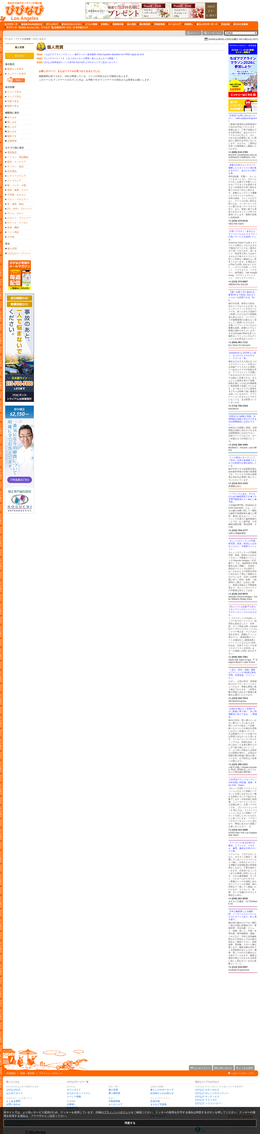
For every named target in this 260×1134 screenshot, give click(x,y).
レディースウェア (16, 176)
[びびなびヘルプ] (46, 27)
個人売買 (19, 47)
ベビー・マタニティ (17, 199)
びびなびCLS (13, 1089)
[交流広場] (224, 24)
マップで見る (14, 96)
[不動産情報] (158, 24)
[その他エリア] (80, 27)
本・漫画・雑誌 (15, 204)
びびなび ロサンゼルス (207, 1089)
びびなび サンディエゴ (207, 1096)
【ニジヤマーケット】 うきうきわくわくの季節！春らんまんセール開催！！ (77, 58)
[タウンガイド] (51, 24)
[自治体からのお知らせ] (30, 24)
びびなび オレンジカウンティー (212, 1093)
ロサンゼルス (39, 39)
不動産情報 (114, 1101)
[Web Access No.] (29, 27)
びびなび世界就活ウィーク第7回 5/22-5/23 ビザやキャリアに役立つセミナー (77, 62)
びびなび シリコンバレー (208, 1103)
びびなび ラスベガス (206, 1099)
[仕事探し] (104, 24)
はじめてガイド (14, 1093)
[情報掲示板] (117, 24)
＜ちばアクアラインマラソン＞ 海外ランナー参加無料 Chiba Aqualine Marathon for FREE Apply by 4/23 (90, 54)
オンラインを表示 (16, 73)
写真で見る (13, 101)
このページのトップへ (243, 1073)
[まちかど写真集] (239, 24)
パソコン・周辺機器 (17, 157)
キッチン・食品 (15, 166)
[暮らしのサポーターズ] (206, 24)
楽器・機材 (13, 227)
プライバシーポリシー (50, 1073)
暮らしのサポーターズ (162, 1089)
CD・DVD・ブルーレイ (19, 209)
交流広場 (155, 1101)
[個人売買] (130, 24)
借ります (12, 131)
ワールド (8, 39)
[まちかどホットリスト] (70, 24)
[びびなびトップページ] (23, 10)
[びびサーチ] (11, 24)
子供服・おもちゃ (16, 194)
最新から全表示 (15, 69)
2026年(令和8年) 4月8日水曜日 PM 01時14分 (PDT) (233, 39)
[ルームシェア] (173, 24)
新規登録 (19, 56)
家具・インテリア (16, 162)
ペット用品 (13, 232)
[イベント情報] (90, 24)
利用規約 (11, 1073)
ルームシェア (116, 1104)
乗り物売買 (114, 1093)
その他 (10, 237)
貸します (12, 127)
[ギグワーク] (11, 27)
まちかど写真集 (158, 1104)
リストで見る (14, 92)
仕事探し (71, 1104)
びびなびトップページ (19, 253)
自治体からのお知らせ (162, 1093)
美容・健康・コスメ (17, 190)
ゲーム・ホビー (15, 213)
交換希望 (12, 141)
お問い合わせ (13, 1104)
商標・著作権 (27, 1073)
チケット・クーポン (17, 223)
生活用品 (12, 171)
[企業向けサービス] (61, 27)
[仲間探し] (188, 24)
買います (12, 122)
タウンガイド (74, 1089)
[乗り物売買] (144, 24)
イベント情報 (74, 1096)
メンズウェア (14, 180)
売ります (12, 117)
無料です (12, 136)
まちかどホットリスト (78, 1093)
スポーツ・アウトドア (19, 218)
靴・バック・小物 (16, 185)
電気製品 (12, 152)
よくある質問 (13, 1101)
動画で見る (13, 106)
